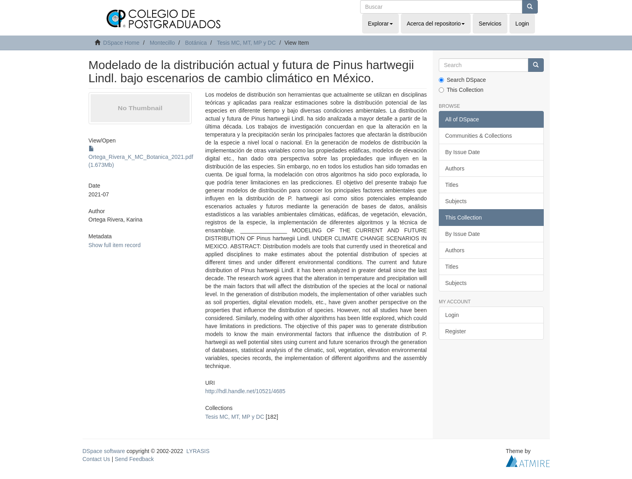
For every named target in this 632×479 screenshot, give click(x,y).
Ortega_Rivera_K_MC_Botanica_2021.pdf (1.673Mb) (141, 157)
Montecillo (162, 43)
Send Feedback (134, 459)
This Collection (461, 90)
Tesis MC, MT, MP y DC (246, 43)
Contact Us (96, 459)
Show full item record (115, 245)
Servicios (490, 23)
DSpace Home (121, 43)
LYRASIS (198, 451)
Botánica (195, 43)
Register (455, 331)
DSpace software (104, 451)
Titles (451, 185)
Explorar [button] (380, 23)
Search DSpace (462, 80)
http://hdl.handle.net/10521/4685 (245, 391)
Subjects (456, 201)
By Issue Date (462, 152)
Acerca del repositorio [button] (436, 23)
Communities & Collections (478, 136)
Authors (454, 168)
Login (452, 315)
